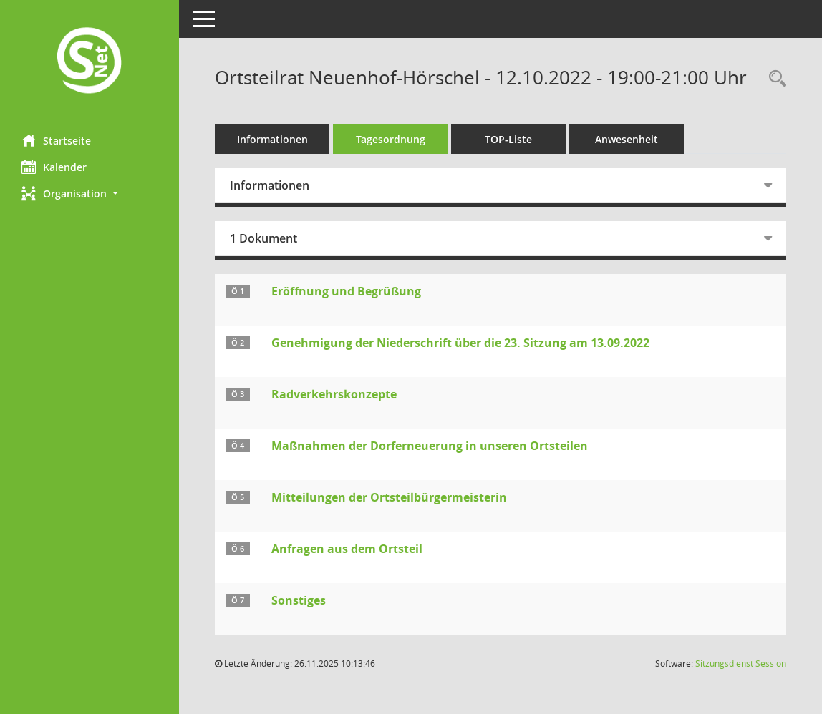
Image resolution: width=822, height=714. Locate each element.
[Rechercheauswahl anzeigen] (774, 79)
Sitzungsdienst (740, 663)
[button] (89, 193)
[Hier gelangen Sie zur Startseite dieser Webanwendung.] (89, 62)
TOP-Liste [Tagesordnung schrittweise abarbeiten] (508, 139)
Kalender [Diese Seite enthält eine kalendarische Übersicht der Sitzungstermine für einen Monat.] (54, 167)
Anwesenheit (626, 139)
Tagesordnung (390, 139)
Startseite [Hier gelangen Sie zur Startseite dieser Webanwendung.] (56, 140)
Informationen (272, 139)
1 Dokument (263, 238)
